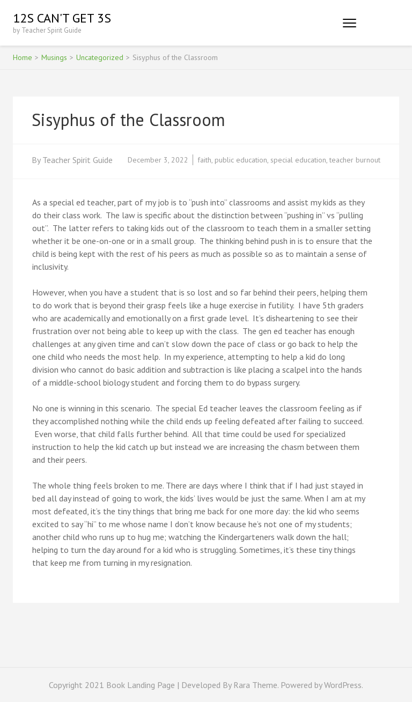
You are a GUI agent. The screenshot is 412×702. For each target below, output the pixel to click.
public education (241, 160)
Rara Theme (255, 684)
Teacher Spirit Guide (77, 159)
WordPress (343, 684)
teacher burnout (354, 160)
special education (298, 160)
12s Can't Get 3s (62, 18)
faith (204, 160)
